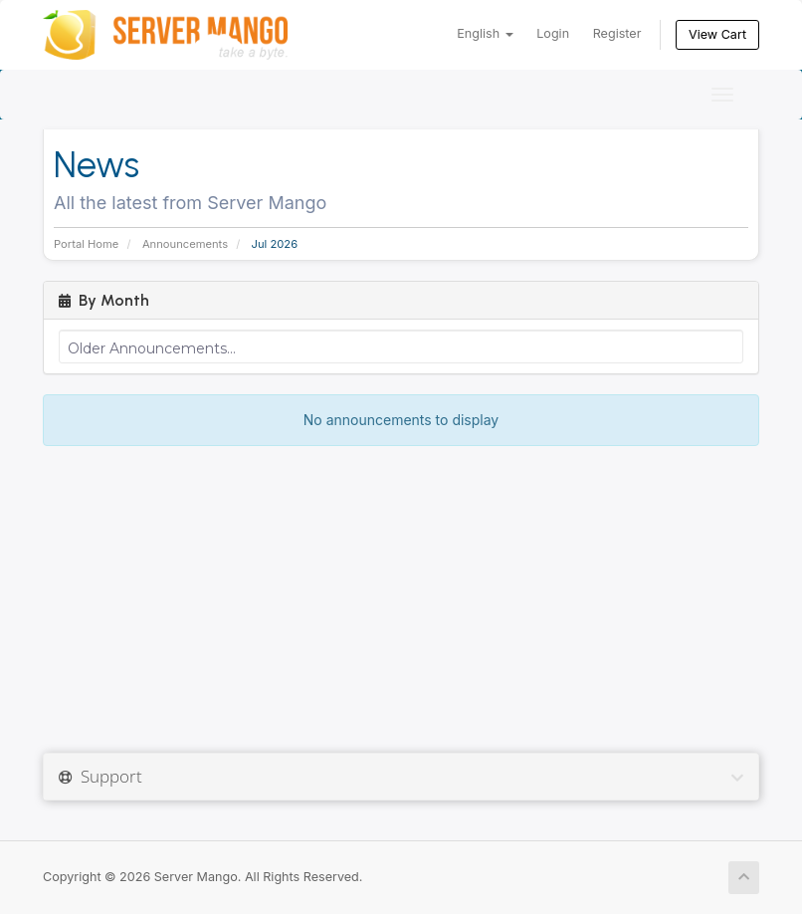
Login (552, 33)
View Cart (717, 34)
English (484, 33)
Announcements (185, 244)
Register (617, 33)
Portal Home (86, 244)
